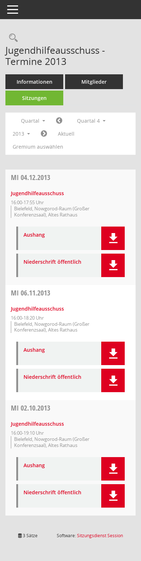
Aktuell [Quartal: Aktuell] (66, 133)
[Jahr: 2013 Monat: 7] (59, 120)
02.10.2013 (30, 408)
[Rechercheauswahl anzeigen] (11, 38)
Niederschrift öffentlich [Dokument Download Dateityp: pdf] (52, 262)
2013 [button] (21, 133)
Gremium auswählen (38, 146)
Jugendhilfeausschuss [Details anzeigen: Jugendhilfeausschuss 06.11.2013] (37, 308)
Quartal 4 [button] (91, 120)
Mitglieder (94, 81)
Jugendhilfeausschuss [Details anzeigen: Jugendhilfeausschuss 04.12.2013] (37, 193)
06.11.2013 (30, 293)
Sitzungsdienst (100, 535)
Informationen (34, 81)
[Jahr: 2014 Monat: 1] (43, 133)
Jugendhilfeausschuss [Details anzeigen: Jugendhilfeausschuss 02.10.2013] (37, 423)
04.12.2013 (30, 177)
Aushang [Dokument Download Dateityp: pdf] (34, 235)
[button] (113, 238)
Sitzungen (34, 98)
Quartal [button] (33, 120)
